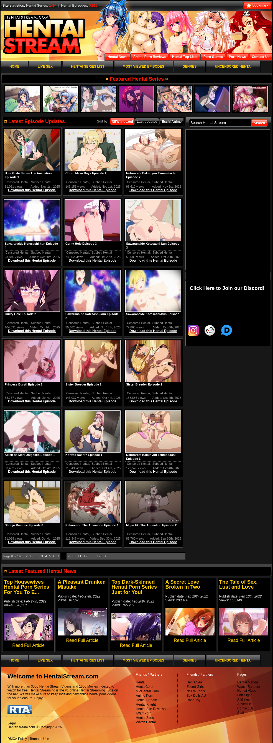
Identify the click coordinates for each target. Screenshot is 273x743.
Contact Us (245, 708)
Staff (240, 713)
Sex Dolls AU (196, 696)
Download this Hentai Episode (32, 190)
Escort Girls (195, 687)
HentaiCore (144, 687)
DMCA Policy (17, 739)
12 (85, 556)
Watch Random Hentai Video (248, 689)
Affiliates (243, 699)
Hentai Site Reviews (150, 709)
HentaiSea (194, 682)
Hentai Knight (146, 704)
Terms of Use (39, 739)
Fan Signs (244, 695)
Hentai (141, 682)
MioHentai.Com (147, 691)
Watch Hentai (146, 722)
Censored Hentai (17, 182)
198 (99, 556)
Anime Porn (144, 696)
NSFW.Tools (196, 691)
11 (79, 556)
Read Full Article (28, 645)
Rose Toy (193, 700)
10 (73, 556)
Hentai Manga (247, 682)
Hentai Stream (146, 700)
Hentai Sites (145, 718)
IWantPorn (143, 713)
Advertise (244, 704)
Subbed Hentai (41, 182)
